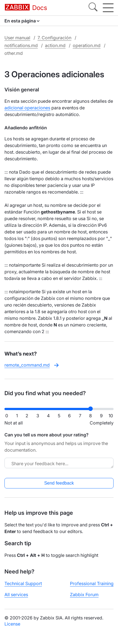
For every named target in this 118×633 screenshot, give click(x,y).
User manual (17, 37)
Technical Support (23, 583)
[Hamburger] (108, 7)
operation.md (87, 45)
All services (16, 594)
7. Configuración (54, 37)
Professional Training (92, 583)
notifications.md (21, 45)
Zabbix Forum (84, 594)
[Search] (93, 7)
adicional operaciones (27, 107)
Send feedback (59, 483)
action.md (55, 45)
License (12, 624)
